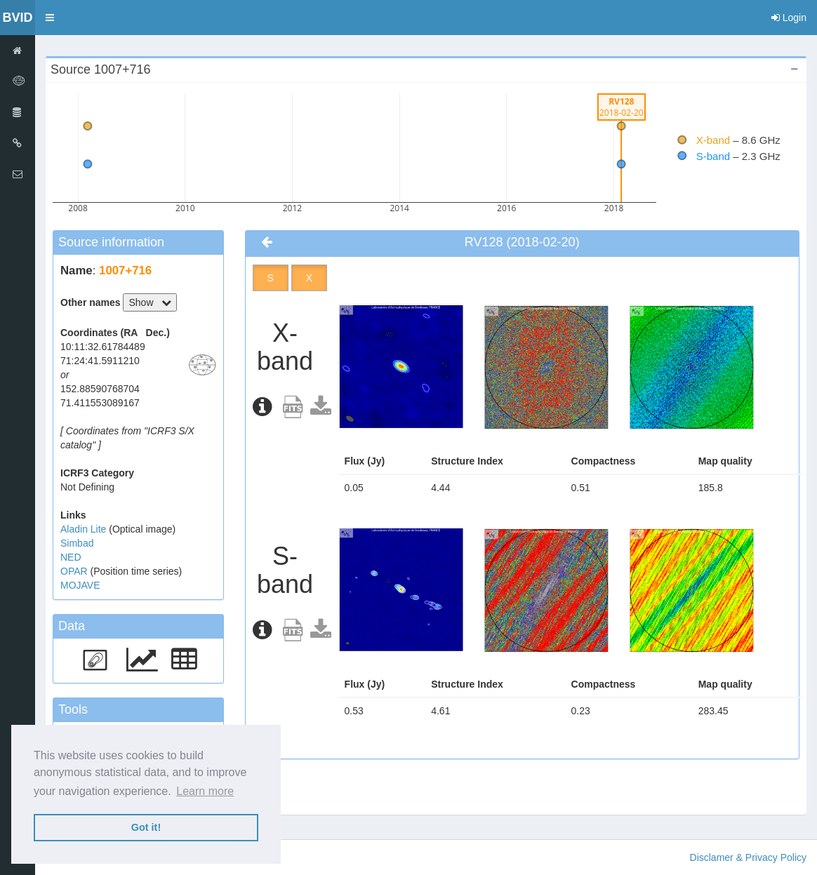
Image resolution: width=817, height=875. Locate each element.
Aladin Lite (84, 529)
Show (149, 302)
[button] (50, 17)
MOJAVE (80, 585)
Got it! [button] (146, 827)
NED (70, 557)
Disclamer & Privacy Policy (748, 857)
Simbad (76, 543)
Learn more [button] (205, 791)
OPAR (75, 571)
